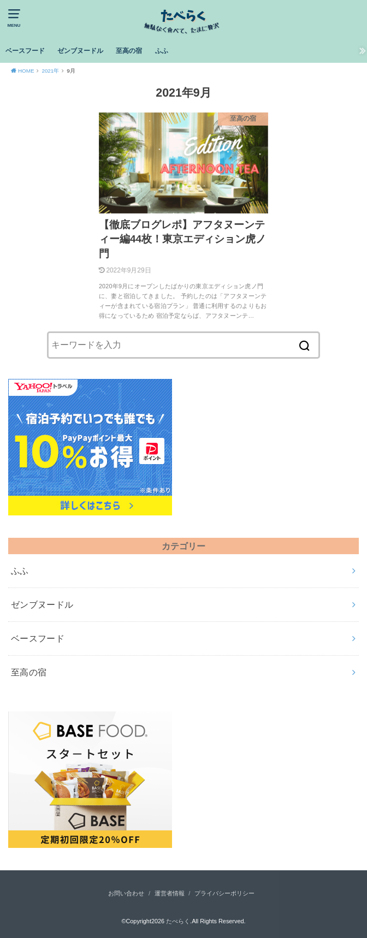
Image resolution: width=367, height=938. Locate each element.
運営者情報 (170, 893)
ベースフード (25, 51)
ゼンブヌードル (80, 51)
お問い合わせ (126, 893)
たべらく (178, 921)
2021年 (50, 71)
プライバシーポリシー (224, 893)
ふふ (161, 51)
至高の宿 (129, 51)
